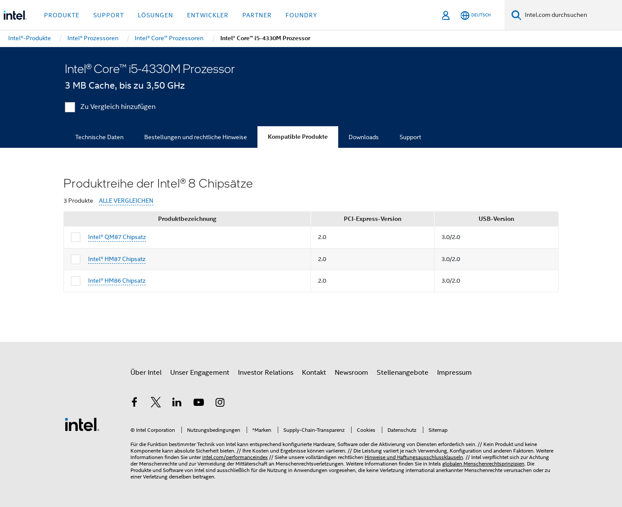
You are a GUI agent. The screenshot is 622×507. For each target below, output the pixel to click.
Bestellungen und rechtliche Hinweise (195, 137)
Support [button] (108, 15)
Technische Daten (99, 137)
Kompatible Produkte (298, 137)
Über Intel (146, 372)
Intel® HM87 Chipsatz (117, 259)
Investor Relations (265, 372)
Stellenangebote (402, 372)
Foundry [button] (301, 15)
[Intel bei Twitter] (156, 403)
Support (410, 137)
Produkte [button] (61, 15)
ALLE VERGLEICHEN (126, 200)
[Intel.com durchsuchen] (571, 15)
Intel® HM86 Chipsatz (117, 280)
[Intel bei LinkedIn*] (177, 403)
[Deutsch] (475, 15)
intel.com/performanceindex (235, 457)
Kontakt (314, 372)
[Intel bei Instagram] (220, 403)
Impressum (454, 372)
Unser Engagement (199, 372)
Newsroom (351, 372)
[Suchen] (516, 15)
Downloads (364, 137)
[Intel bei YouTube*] (198, 403)
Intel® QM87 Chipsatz (117, 237)
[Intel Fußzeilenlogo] (82, 424)
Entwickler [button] (207, 15)
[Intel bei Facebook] (134, 403)
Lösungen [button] (155, 15)
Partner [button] (257, 15)
